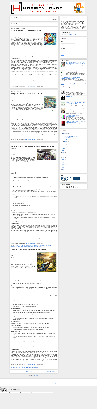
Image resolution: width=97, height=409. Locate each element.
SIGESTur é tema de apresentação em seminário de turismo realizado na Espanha (75, 70)
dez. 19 (65, 135)
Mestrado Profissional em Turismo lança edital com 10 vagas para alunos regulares (76, 103)
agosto (64, 148)
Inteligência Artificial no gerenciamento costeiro (26, 94)
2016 (63, 162)
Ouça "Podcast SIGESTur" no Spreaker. (68, 34)
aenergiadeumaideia (19, 245)
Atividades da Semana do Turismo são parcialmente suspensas (73, 116)
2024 (63, 132)
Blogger (55, 383)
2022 (63, 152)
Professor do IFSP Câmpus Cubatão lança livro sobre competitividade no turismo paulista (75, 91)
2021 (63, 154)
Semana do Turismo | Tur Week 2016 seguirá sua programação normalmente (75, 122)
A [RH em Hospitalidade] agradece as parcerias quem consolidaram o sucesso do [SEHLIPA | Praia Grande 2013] (76, 63)
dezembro (65, 133)
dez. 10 (65, 141)
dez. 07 (65, 144)
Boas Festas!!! (69, 96)
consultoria (31, 245)
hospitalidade (36, 245)
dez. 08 (65, 143)
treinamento (36, 246)
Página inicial (29, 371)
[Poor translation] (4, 391)
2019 (63, 157)
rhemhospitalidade (14, 246)
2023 (63, 150)
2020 (63, 155)
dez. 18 (65, 139)
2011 (63, 171)
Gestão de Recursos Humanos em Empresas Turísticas (29, 249)
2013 (63, 167)
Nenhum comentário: (32, 86)
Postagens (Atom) (35, 375)
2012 (63, 169)
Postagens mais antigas (52, 371)
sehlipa (19, 246)
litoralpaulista (44, 245)
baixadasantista (26, 245)
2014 (63, 165)
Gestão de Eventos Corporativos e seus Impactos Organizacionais (32, 146)
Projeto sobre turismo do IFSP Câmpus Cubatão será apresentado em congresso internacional (71, 78)
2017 (63, 160)
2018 (63, 159)
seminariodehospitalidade (25, 246)
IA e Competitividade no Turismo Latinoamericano (27, 30)
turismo (40, 246)
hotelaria (40, 245)
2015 (63, 164)
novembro (65, 146)
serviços (31, 246)
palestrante (50, 245)
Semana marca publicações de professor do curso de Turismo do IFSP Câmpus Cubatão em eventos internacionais (73, 84)
